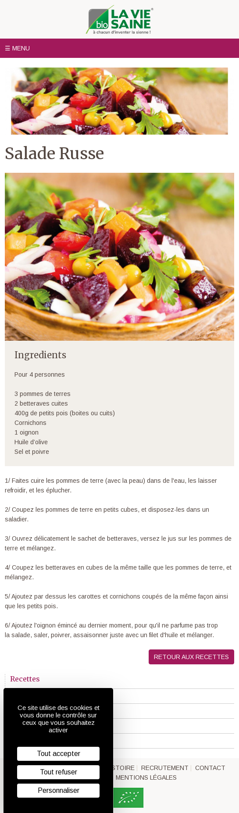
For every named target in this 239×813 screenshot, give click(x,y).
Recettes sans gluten (42, 726)
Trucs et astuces (36, 741)
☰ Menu (17, 48)
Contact (210, 767)
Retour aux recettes (191, 656)
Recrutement (165, 767)
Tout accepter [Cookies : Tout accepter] (58, 753)
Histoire (120, 767)
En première (29, 696)
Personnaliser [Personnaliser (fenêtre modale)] (58, 790)
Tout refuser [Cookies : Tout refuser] (58, 772)
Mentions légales (146, 777)
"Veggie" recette (35, 711)
